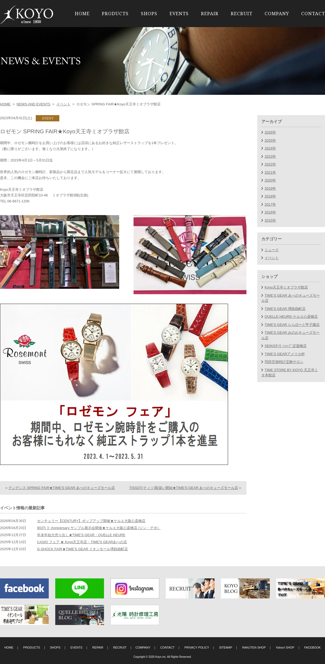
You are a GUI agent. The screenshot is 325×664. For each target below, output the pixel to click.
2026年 (270, 132)
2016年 (270, 212)
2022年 (270, 164)
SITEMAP (225, 647)
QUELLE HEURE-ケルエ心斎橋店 (291, 317)
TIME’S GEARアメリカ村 (285, 354)
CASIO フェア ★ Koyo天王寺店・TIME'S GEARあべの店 (82, 542)
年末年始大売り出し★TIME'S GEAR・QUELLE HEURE (81, 535)
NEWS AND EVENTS (33, 104)
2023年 (270, 156)
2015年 (270, 220)
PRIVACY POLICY (196, 647)
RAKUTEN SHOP (254, 647)
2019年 (270, 188)
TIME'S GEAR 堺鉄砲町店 (285, 309)
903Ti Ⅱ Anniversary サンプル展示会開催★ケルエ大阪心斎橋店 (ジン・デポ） (99, 528)
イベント (63, 104)
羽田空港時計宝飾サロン (284, 362)
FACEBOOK (312, 647)
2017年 (270, 204)
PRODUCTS (115, 13)
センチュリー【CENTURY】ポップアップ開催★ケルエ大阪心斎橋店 (91, 521)
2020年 (270, 180)
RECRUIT (241, 13)
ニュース (272, 250)
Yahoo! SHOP (285, 647)
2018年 (270, 196)
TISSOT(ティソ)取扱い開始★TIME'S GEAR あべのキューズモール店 (183, 488)
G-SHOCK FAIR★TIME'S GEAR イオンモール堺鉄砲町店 (82, 549)
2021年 (270, 172)
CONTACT (313, 13)
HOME (82, 13)
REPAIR (210, 13)
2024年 (270, 148)
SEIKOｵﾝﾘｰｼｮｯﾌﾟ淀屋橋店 (286, 346)
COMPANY (277, 13)
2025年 (270, 140)
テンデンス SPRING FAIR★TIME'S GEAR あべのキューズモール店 (61, 488)
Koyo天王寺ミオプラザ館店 (286, 287)
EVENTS (179, 13)
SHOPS (149, 13)
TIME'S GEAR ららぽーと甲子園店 (292, 325)
